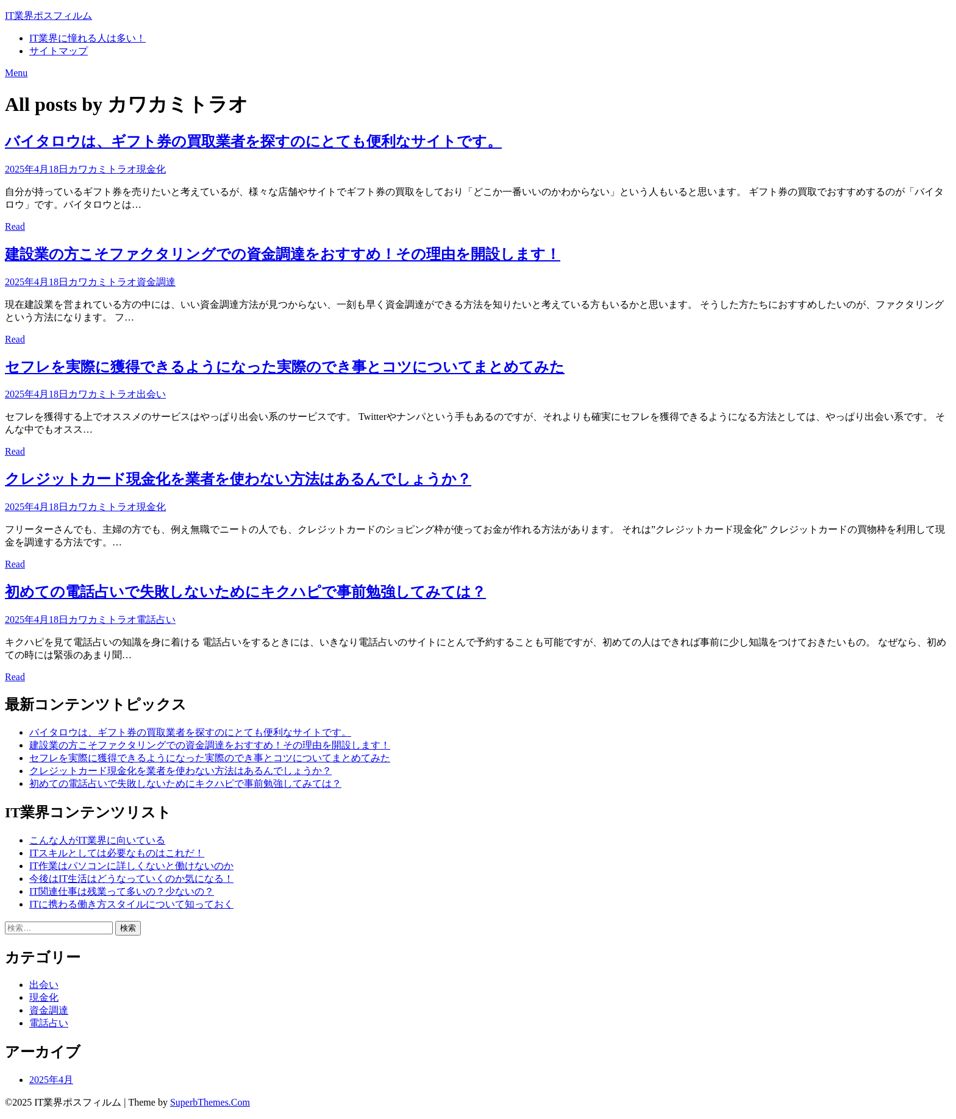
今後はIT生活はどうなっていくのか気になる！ (131, 878)
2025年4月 (51, 1080)
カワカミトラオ (102, 169)
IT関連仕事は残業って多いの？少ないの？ (121, 891)
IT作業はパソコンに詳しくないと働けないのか (131, 866)
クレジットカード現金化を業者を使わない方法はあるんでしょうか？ (238, 479)
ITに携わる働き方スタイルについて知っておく (131, 904)
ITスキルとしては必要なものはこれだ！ (116, 853)
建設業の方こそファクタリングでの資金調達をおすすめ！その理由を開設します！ (282, 254)
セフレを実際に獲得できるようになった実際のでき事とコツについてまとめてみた (285, 367)
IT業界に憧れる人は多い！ (87, 38)
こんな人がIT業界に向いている (97, 840)
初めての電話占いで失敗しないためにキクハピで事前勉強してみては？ (245, 592)
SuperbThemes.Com (210, 1102)
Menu (16, 73)
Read (15, 226)
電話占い (156, 619)
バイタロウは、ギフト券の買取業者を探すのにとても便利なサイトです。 (253, 141)
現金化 (151, 169)
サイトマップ (58, 51)
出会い (151, 394)
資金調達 (156, 282)
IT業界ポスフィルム (48, 15)
